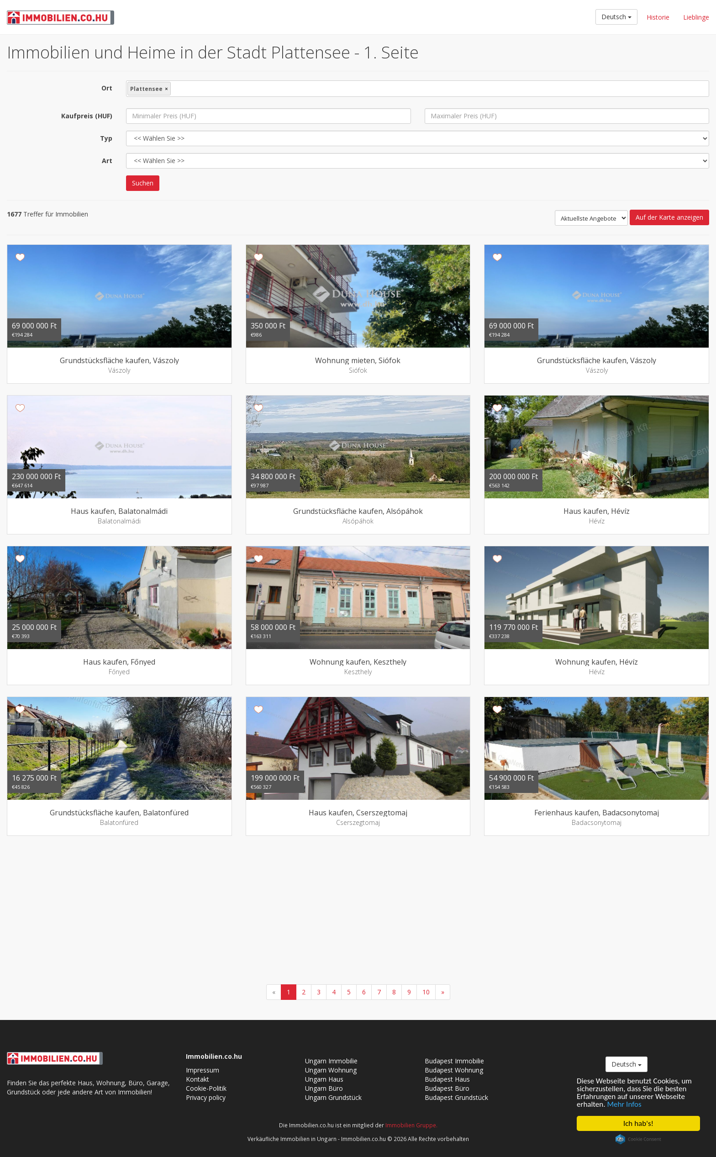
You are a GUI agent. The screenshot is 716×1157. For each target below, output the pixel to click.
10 (426, 992)
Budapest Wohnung (454, 1070)
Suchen (142, 183)
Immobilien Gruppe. (411, 1125)
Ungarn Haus (324, 1079)
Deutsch (616, 16)
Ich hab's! (638, 1123)
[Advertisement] (358, 911)
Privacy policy (206, 1097)
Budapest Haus (447, 1079)
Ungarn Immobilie (331, 1061)
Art (107, 160)
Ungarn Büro (324, 1088)
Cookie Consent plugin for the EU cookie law (638, 1139)
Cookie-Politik (206, 1088)
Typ (106, 138)
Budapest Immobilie (454, 1061)
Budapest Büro (447, 1088)
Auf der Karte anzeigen (669, 217)
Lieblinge (696, 17)
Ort (106, 88)
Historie (658, 17)
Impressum (202, 1070)
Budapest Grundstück (456, 1097)
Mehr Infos (624, 1104)
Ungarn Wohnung (331, 1070)
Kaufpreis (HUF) (86, 115)
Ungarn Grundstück (333, 1097)
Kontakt (197, 1079)
